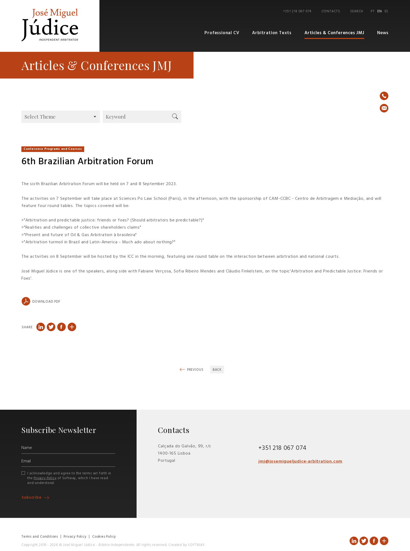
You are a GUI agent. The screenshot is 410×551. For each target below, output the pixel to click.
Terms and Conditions (39, 537)
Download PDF (41, 301)
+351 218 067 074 (297, 11)
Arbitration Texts (272, 33)
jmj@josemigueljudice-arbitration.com (300, 461)
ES (387, 11)
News (383, 33)
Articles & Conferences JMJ (334, 33)
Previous (195, 370)
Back (217, 370)
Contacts (331, 11)
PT (373, 11)
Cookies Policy (104, 537)
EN (379, 11)
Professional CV (221, 33)
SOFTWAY (196, 545)
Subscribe (32, 498)
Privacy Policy (45, 478)
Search (356, 11)
